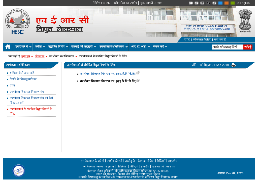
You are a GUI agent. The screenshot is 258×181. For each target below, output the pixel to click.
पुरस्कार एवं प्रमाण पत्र (163, 166)
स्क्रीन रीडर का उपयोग (125, 2)
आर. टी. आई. (140, 46)
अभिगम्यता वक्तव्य (93, 166)
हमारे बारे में (23, 46)
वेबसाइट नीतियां (146, 160)
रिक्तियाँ (161, 160)
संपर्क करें (160, 46)
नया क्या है (220, 39)
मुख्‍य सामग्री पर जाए (151, 2)
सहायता (110, 166)
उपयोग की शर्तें (114, 160)
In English (243, 3)
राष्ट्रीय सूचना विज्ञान (149, 173)
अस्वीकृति (130, 160)
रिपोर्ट (187, 39)
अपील (40, 46)
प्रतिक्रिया (122, 166)
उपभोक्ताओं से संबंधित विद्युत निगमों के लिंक (31, 111)
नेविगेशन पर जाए (101, 2)
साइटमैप (172, 160)
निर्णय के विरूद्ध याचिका (23, 79)
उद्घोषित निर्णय (58, 46)
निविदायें (134, 166)
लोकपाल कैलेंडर (202, 39)
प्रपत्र (12, 85)
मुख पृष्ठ (25, 56)
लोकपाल (39, 56)
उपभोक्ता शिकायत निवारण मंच (27, 92)
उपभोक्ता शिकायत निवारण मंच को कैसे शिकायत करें (31, 100)
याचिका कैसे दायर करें (22, 73)
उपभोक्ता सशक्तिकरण (114, 46)
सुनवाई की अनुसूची (83, 46)
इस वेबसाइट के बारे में (92, 160)
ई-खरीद (145, 166)
